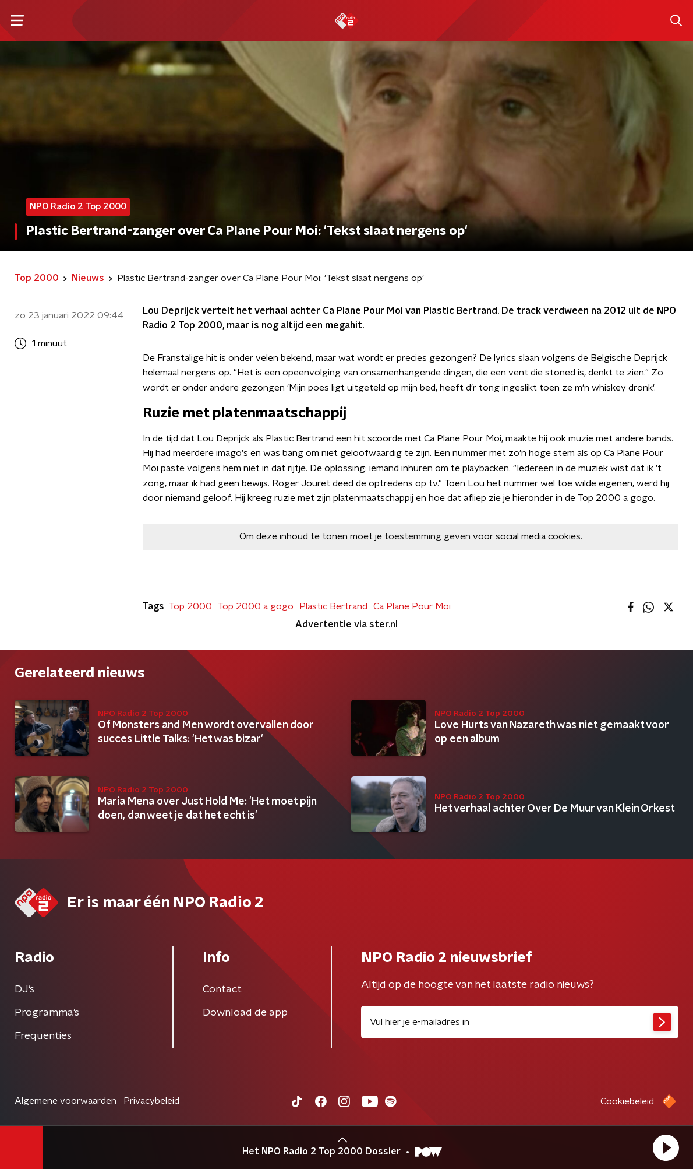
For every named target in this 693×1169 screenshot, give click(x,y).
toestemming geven (427, 536)
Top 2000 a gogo (256, 606)
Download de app (245, 1012)
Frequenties (43, 1036)
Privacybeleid (151, 1100)
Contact (222, 989)
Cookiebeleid (627, 1101)
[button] (665, 1147)
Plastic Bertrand (333, 606)
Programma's (47, 1012)
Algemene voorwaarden (65, 1100)
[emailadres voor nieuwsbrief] (519, 1022)
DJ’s (24, 989)
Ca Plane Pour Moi (412, 606)
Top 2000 (190, 606)
